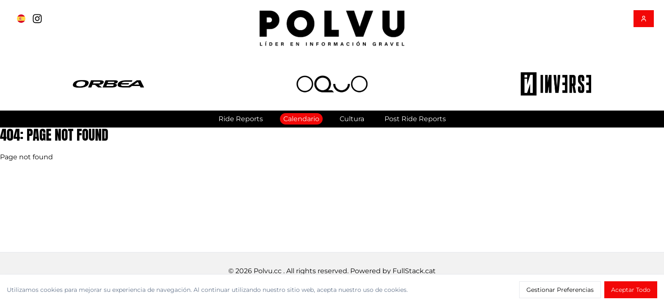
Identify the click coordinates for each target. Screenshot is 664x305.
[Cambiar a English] (21, 18)
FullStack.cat (414, 271)
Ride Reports (241, 119)
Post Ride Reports (415, 119)
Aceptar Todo (630, 290)
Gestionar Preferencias (560, 290)
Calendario (301, 119)
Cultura (352, 119)
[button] (108, 84)
